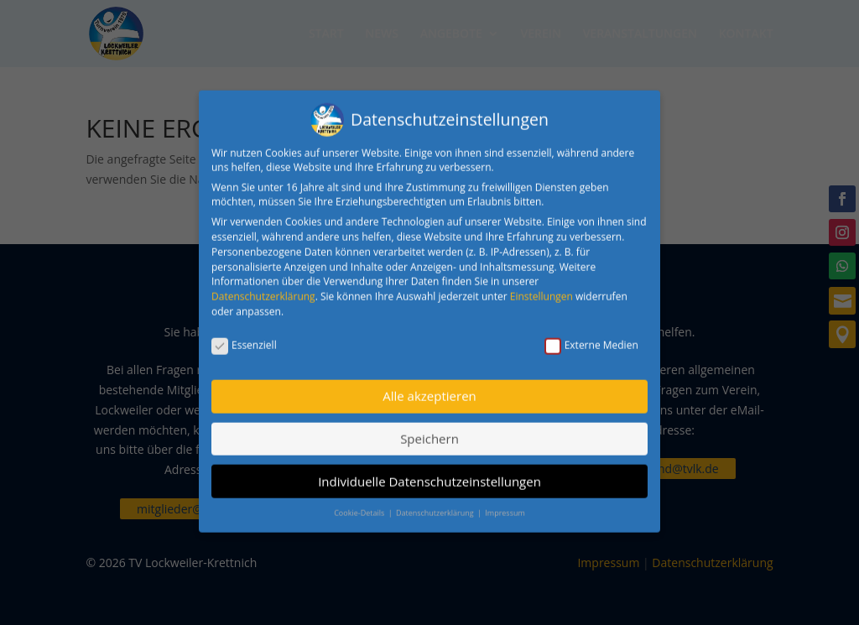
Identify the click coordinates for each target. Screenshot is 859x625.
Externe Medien (591, 335)
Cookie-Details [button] (360, 502)
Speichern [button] (429, 428)
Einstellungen (541, 286)
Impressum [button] (505, 502)
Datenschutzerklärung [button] (436, 502)
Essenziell (244, 335)
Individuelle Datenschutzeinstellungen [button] (429, 471)
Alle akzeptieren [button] (429, 386)
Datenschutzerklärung (263, 286)
